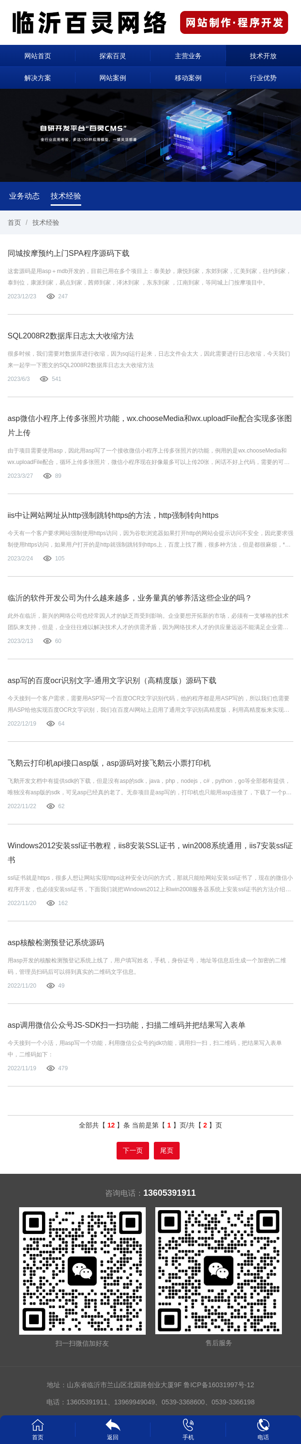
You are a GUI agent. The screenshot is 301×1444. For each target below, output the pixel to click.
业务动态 (24, 196)
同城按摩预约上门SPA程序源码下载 (68, 253)
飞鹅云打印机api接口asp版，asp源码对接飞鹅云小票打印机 (109, 763)
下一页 (133, 1150)
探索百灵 (112, 56)
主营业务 (188, 56)
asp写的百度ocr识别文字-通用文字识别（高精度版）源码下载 (112, 680)
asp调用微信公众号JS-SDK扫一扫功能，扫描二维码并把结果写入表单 (127, 1025)
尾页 (166, 1150)
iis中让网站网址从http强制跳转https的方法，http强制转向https (113, 515)
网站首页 (37, 56)
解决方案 (37, 78)
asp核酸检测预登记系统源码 (56, 942)
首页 (14, 222)
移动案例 (188, 78)
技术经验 (66, 196)
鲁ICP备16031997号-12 (218, 1385)
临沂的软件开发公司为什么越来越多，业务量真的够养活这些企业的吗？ (130, 598)
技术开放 (263, 56)
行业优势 (263, 78)
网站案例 (112, 78)
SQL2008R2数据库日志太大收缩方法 (71, 336)
